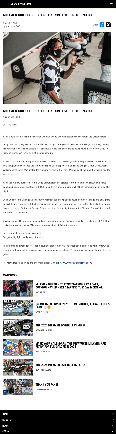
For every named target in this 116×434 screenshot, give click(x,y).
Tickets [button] (6, 420)
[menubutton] (111, 4)
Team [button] (5, 425)
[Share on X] (108, 24)
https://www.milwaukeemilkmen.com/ (74, 262)
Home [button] (5, 414)
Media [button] (5, 431)
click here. (36, 233)
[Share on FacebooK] (102, 24)
